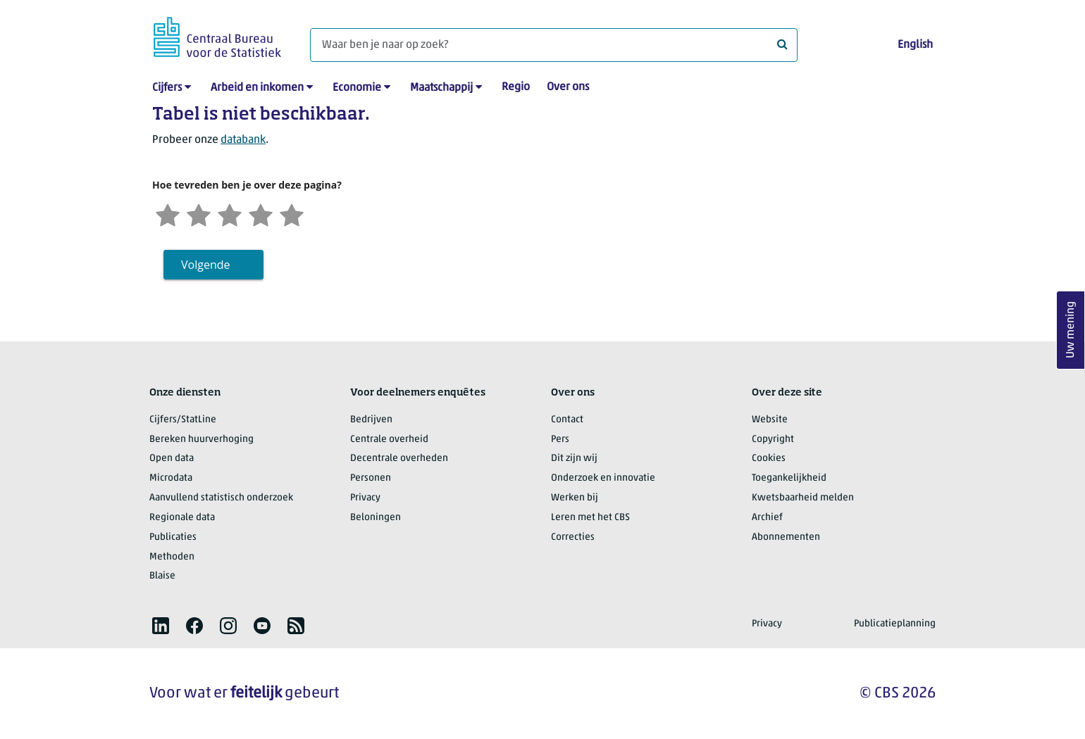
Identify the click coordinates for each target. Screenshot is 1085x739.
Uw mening (1071, 330)
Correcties (573, 537)
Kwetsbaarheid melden (803, 498)
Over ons (568, 87)
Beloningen (375, 517)
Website (770, 419)
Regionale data (182, 517)
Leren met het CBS (590, 517)
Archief (767, 517)
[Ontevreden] (198, 213)
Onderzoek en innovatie (603, 478)
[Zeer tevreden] (291, 213)
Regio (516, 87)
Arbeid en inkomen (257, 88)
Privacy (365, 498)
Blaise (162, 576)
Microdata (170, 478)
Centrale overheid (389, 439)
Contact (567, 419)
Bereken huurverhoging (201, 439)
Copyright (773, 439)
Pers (560, 439)
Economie (357, 88)
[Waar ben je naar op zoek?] (554, 45)
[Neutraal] (229, 213)
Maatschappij (441, 88)
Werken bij (574, 498)
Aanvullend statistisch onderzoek (221, 498)
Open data (171, 458)
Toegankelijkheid (789, 478)
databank (243, 140)
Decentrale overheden (399, 458)
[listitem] (160, 625)
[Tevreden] (260, 213)
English (915, 45)
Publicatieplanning (895, 624)
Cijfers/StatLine (182, 419)
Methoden (171, 557)
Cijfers (167, 88)
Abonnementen (786, 537)
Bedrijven (371, 419)
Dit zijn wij (574, 458)
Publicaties (173, 537)
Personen (370, 478)
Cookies (769, 458)
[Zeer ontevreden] (167, 213)
